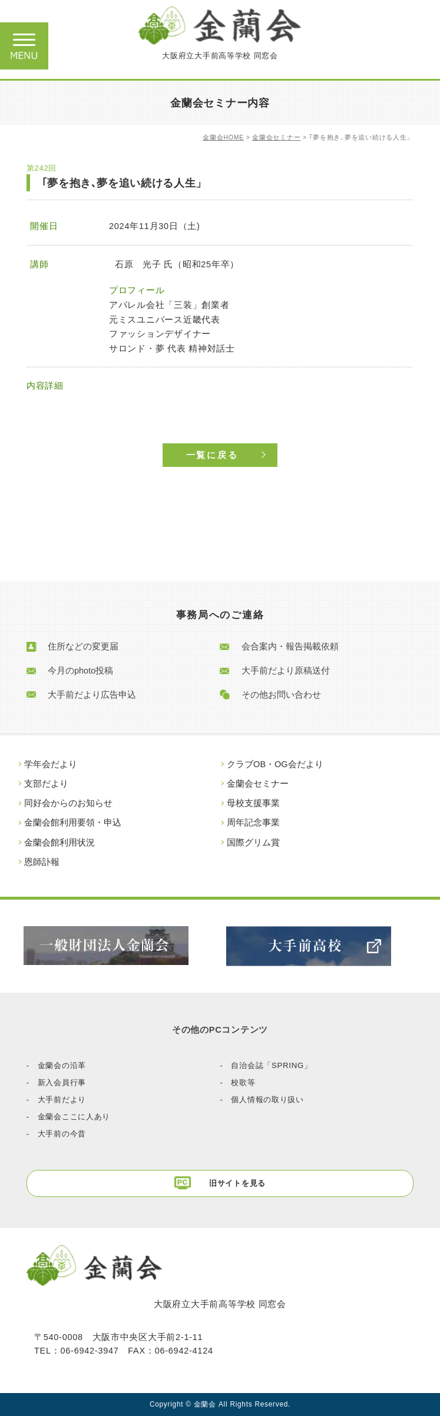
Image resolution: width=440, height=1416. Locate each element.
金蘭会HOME (223, 137)
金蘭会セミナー (276, 137)
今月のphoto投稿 (80, 670)
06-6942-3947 (89, 1350)
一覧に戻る (212, 455)
